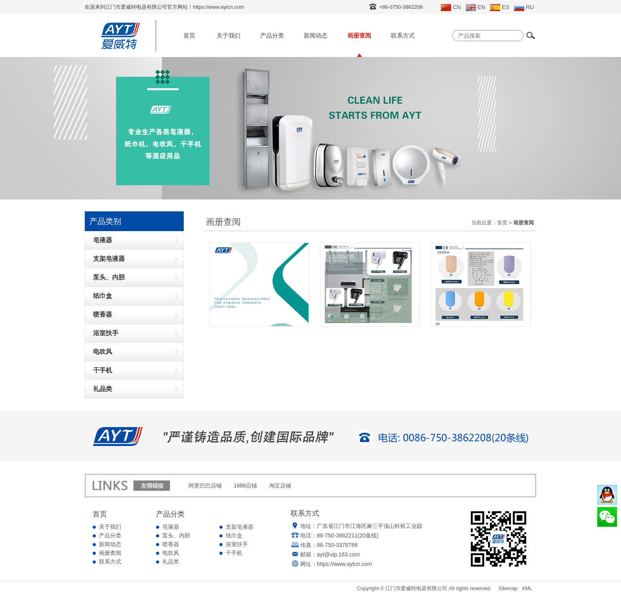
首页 (189, 35)
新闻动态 (316, 35)
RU (524, 7)
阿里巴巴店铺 (205, 485)
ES (499, 7)
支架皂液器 (239, 527)
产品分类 (272, 35)
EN (475, 7)
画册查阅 (359, 35)
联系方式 (403, 35)
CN (451, 7)
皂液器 (170, 527)
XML (527, 588)
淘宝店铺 (280, 485)
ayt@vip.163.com (338, 554)
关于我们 (228, 35)
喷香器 (170, 544)
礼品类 (170, 561)
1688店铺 (245, 485)
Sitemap (508, 588)
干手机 (234, 553)
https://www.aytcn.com (344, 564)
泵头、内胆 (176, 535)
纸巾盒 (234, 535)
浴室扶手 (237, 544)
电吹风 (170, 553)
